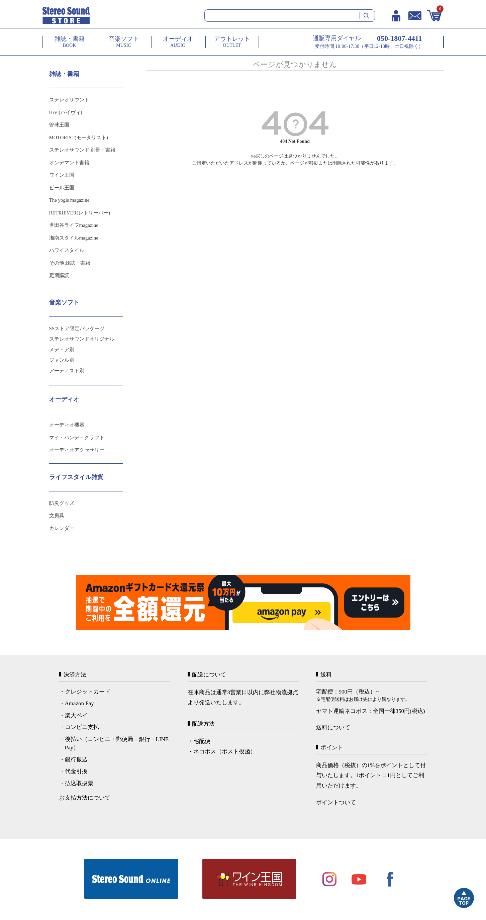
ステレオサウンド (69, 99)
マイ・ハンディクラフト (76, 437)
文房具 (56, 515)
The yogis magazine (69, 200)
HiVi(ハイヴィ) (65, 112)
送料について (333, 727)
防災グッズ (61, 503)
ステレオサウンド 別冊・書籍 (82, 150)
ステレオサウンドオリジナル (81, 339)
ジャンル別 (61, 360)
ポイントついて (336, 802)
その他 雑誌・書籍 (70, 263)
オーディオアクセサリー (76, 450)
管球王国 (59, 124)
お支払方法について (84, 798)
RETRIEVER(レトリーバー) (79, 212)
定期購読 (59, 275)
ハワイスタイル (66, 250)
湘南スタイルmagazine (73, 238)
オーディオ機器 (66, 425)
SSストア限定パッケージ (77, 328)
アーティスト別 (66, 370)
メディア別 (61, 349)
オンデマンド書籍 (69, 162)
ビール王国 (61, 187)
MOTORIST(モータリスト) (78, 137)
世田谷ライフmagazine (73, 225)
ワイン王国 (61, 175)
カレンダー (61, 528)
